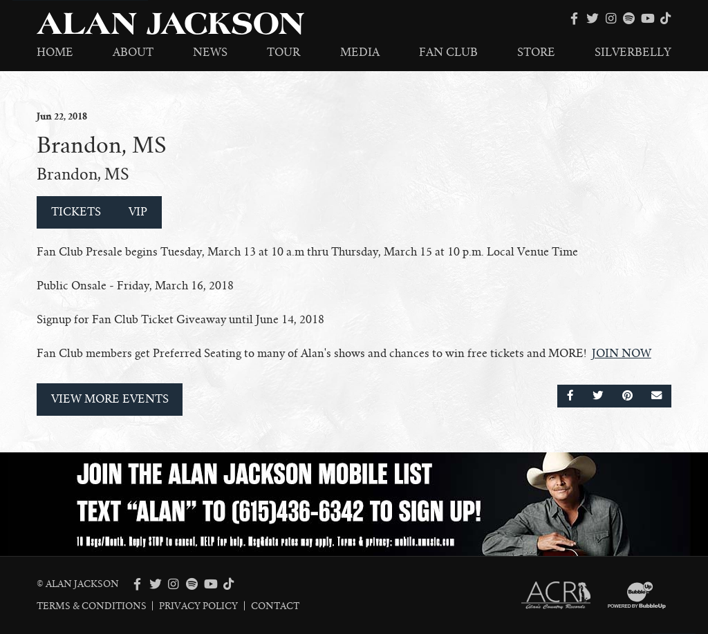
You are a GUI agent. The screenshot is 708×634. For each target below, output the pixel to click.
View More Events (110, 399)
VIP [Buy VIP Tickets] (138, 212)
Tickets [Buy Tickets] (76, 212)
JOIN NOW (621, 353)
